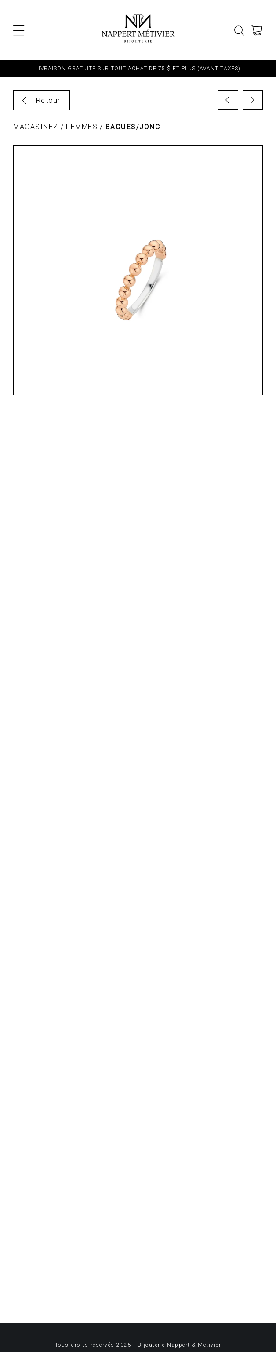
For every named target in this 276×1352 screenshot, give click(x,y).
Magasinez (35, 127)
